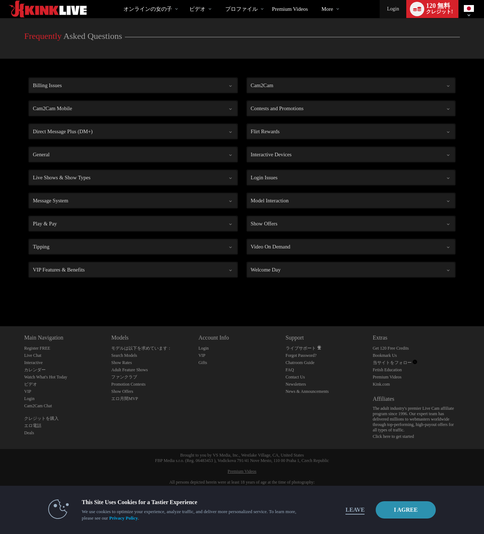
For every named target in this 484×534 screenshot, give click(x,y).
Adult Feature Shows (129, 369)
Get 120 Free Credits (391, 348)
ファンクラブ (124, 377)
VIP (27, 391)
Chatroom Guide (300, 362)
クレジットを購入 (41, 418)
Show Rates (121, 362)
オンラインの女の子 (147, 9)
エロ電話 (32, 425)
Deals (29, 432)
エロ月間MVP (124, 398)
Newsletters (296, 384)
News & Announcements (307, 391)
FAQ (290, 369)
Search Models (124, 355)
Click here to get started (393, 436)
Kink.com (381, 384)
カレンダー (35, 369)
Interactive (33, 362)
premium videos (290, 9)
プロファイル (241, 9)
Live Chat (32, 355)
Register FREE (37, 348)
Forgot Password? (301, 355)
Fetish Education (387, 369)
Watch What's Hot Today (45, 377)
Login (393, 9)
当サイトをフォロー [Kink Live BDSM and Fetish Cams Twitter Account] (395, 362)
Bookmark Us (385, 355)
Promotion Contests (128, 384)
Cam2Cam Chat (38, 405)
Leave (342, 510)
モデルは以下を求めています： (141, 348)
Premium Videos (387, 377)
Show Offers (122, 391)
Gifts (202, 362)
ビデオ (197, 9)
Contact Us (295, 377)
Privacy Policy (110, 518)
